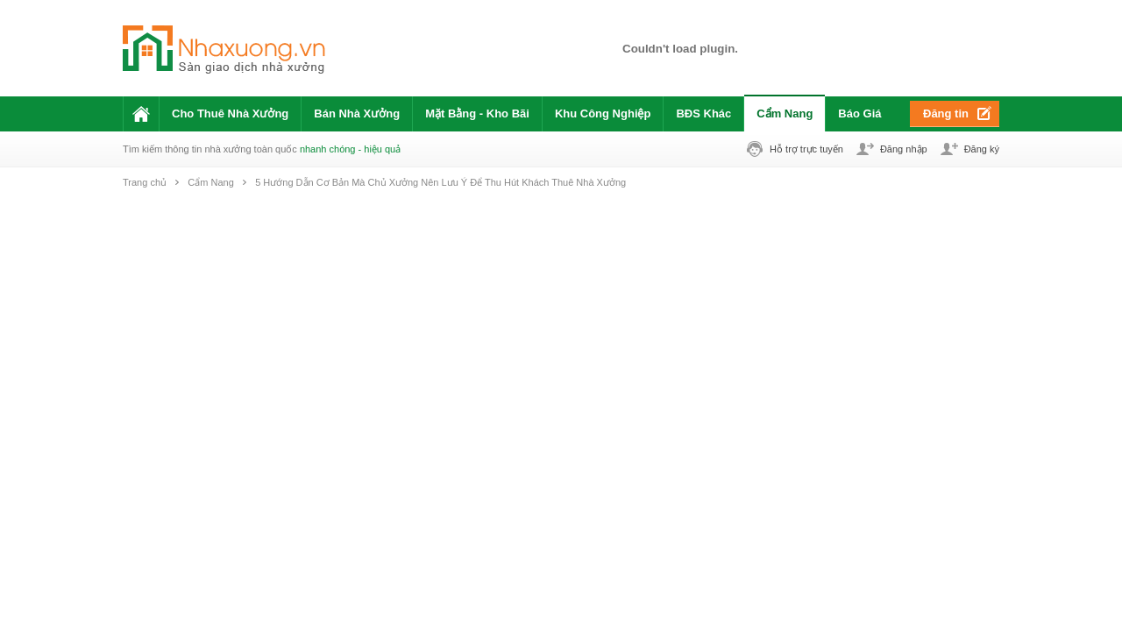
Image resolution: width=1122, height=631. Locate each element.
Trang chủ (145, 182)
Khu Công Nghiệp (603, 113)
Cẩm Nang (784, 113)
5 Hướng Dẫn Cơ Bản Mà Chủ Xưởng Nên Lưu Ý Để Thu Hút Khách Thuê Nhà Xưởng (440, 182)
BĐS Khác (703, 113)
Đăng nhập (903, 149)
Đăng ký (981, 149)
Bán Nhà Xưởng (357, 113)
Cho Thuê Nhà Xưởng (230, 113)
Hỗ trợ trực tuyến (806, 149)
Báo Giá (859, 113)
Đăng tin (946, 113)
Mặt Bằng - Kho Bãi (477, 113)
